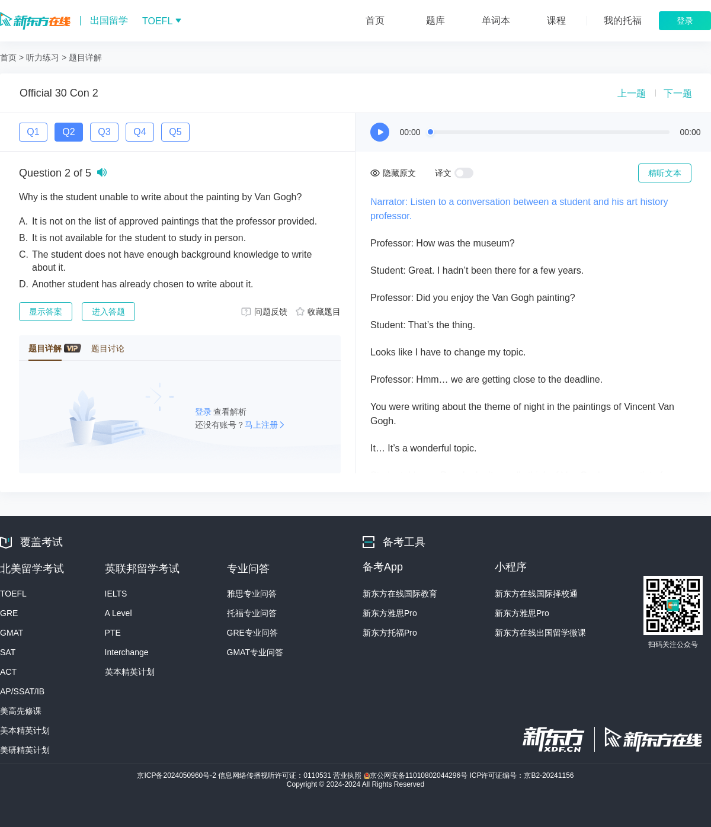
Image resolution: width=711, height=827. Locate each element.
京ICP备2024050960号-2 (177, 775)
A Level (118, 613)
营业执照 (348, 775)
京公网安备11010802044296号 (417, 775)
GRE (9, 613)
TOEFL (13, 593)
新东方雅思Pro (390, 613)
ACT (8, 672)
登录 (204, 411)
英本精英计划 (130, 672)
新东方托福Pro (390, 632)
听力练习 (42, 57)
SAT (7, 652)
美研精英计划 (25, 750)
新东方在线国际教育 (400, 593)
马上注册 (261, 424)
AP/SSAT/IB (22, 691)
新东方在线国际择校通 (536, 593)
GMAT (11, 632)
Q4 (139, 132)
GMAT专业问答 (255, 652)
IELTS (116, 593)
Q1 (33, 132)
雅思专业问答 (252, 593)
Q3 (104, 132)
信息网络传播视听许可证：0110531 (275, 775)
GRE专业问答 (252, 632)
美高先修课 (20, 711)
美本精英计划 (25, 730)
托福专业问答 (252, 613)
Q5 (175, 132)
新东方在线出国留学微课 (540, 632)
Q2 (68, 132)
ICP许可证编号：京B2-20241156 (521, 775)
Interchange (127, 652)
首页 (8, 57)
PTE (113, 632)
